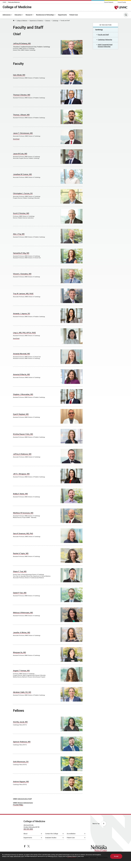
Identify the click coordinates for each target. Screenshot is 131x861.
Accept (116, 856)
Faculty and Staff (65, 20)
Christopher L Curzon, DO (23, 193)
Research (29, 15)
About (25, 833)
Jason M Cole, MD (20, 154)
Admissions (7, 15)
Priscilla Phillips (18, 805)
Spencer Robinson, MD (21, 742)
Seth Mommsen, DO (21, 762)
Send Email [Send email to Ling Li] (16, 338)
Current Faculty (122, 2)
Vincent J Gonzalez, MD (22, 274)
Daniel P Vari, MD (19, 593)
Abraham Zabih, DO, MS (22, 692)
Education (18, 15)
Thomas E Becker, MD (21, 95)
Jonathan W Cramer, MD (22, 174)
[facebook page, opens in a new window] (25, 846)
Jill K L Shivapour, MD (21, 474)
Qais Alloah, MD (19, 75)
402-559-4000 (28, 829)
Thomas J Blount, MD (21, 115)
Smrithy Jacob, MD (20, 722)
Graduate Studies (50, 837)
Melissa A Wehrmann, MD (23, 613)
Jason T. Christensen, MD (23, 133)
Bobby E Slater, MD (20, 494)
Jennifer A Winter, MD (21, 633)
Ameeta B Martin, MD (21, 374)
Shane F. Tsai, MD (19, 571)
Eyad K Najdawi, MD (21, 414)
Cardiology (55, 20)
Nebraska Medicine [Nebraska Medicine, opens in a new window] (14, 2)
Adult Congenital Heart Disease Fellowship (105, 45)
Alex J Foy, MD (19, 234)
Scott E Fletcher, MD (21, 213)
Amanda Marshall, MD (21, 354)
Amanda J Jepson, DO (21, 314)
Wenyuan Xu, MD (19, 652)
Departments (62, 15)
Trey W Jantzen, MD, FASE (23, 294)
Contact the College (51, 833)
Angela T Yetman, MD (21, 671)
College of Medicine (17, 7)
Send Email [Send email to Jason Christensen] (16, 139)
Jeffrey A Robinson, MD (22, 454)
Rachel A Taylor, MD (20, 553)
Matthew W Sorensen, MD (23, 513)
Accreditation (71, 833)
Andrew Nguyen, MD (21, 782)
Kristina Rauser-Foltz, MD (23, 434)
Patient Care (73, 15)
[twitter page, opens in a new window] (28, 846)
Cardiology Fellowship (105, 39)
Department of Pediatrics (36, 20)
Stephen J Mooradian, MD (23, 394)
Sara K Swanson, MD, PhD (23, 534)
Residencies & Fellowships (45, 15)
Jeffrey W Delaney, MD (22, 43)
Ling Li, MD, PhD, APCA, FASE (24, 333)
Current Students (108, 2)
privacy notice (71, 856)
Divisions (47, 20)
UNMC (4, 2)
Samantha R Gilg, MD (21, 253)
